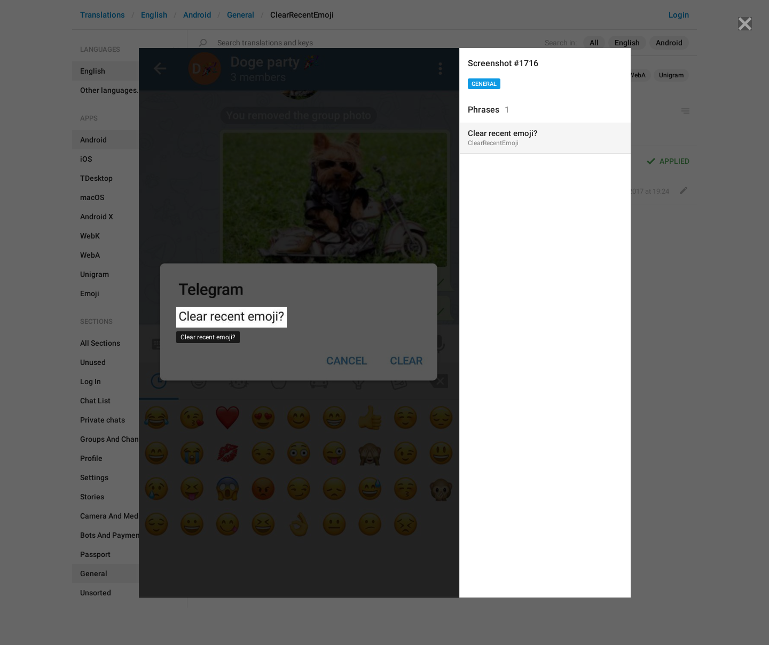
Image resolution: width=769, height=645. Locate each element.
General (484, 84)
